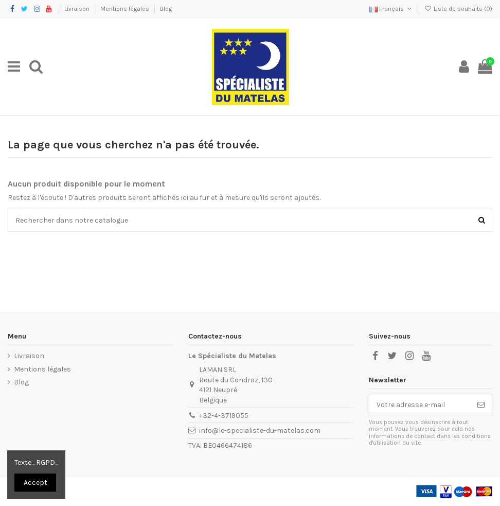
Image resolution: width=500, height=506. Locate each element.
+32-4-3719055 (223, 415)
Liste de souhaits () (458, 8)
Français (391, 8)
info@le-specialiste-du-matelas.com (259, 430)
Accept (35, 482)
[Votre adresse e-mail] (419, 405)
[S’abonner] (481, 405)
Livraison (77, 8)
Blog (166, 8)
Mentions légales (125, 8)
